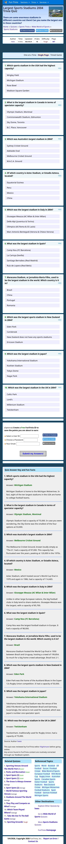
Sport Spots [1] (12, 778)
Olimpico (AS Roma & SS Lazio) (21, 226)
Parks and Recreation (15, 772)
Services (43, 2)
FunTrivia (47, 830)
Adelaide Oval (13, 150)
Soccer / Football (50, 768)
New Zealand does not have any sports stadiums (29, 336)
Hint (59, 68)
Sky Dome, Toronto (15, 122)
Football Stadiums (42, 790)
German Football (50, 792)
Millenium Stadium (15, 404)
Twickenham (13, 409)
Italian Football (41, 781)
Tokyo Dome (12, 370)
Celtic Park (12, 394)
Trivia (33, 2)
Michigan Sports (41, 795)
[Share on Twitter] (43, 30)
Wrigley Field (13, 75)
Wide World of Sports (51, 771)
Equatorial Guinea (15, 182)
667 (54, 41)
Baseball (51, 765)
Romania (11, 305)
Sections (24, 2)
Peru (9, 187)
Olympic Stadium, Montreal (19, 111)
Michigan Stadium (15, 80)
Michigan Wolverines (50, 787)
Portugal (11, 300)
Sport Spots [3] (12, 775)
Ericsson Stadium (15, 342)
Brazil (9, 289)
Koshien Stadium (15, 365)
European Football (42, 773)
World (44, 765)
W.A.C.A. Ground (14, 161)
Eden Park (11, 326)
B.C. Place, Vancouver (17, 127)
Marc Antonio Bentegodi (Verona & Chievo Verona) (30, 231)
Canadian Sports (48, 779)
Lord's (10, 399)
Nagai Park (12, 375)
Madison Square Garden (18, 90)
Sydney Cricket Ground (17, 145)
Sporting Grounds (15, 822)
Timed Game (56, 55)
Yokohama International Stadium (22, 360)
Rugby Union (44, 776)
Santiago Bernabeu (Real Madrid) (22, 260)
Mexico (10, 192)
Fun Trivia (11, 2)
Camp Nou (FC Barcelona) (19, 250)
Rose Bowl (11, 85)
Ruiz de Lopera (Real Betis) (19, 265)
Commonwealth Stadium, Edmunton (24, 116)
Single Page (43, 55)
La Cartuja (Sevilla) (15, 255)
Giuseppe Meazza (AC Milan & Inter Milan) (26, 216)
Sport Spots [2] (12, 787)
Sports (37, 765)
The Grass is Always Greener (18, 781)
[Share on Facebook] (29, 30)
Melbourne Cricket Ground (19, 156)
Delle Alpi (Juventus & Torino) (20, 221)
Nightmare (44, 746)
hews (13, 41)
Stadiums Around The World (18, 797)
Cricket (37, 771)
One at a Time (30, 55)
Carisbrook (12, 331)
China (9, 197)
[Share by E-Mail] (56, 30)
